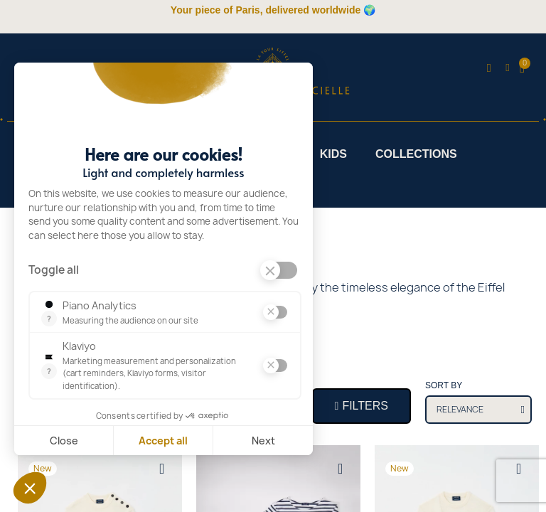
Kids (333, 154)
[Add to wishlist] (162, 469)
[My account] (507, 68)
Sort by (443, 385)
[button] (488, 68)
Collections (416, 154)
